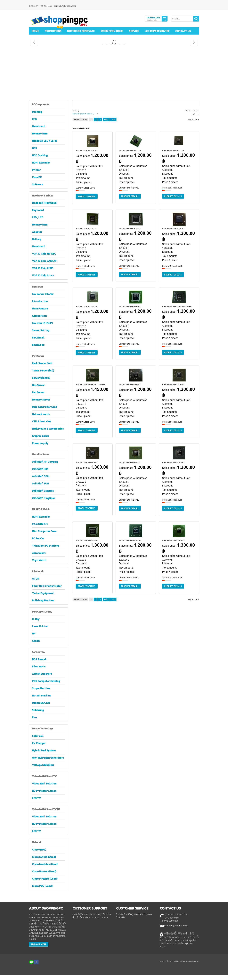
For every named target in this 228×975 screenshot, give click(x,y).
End (113, 119)
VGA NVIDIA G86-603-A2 (87, 229)
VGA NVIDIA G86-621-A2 (129, 229)
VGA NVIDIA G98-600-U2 (173, 463)
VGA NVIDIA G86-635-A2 (129, 307)
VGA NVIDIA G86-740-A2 (173, 385)
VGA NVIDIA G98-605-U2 (87, 540)
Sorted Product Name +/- (84, 113)
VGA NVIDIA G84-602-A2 (130, 151)
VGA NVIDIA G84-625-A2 (173, 151)
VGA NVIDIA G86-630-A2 (173, 229)
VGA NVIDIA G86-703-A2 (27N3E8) (177, 307)
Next (106, 119)
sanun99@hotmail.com (65, 6)
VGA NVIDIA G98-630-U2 (130, 540)
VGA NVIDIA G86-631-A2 (86, 307)
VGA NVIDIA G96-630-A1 (129, 463)
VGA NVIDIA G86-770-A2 (87, 462)
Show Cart (165, 19)
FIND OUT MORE (38, 944)
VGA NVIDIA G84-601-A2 (86, 151)
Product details (86, 196)
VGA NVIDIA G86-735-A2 (129, 385)
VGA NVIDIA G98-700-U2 (173, 540)
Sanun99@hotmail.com (176, 925)
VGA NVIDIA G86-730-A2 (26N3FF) (90, 385)
